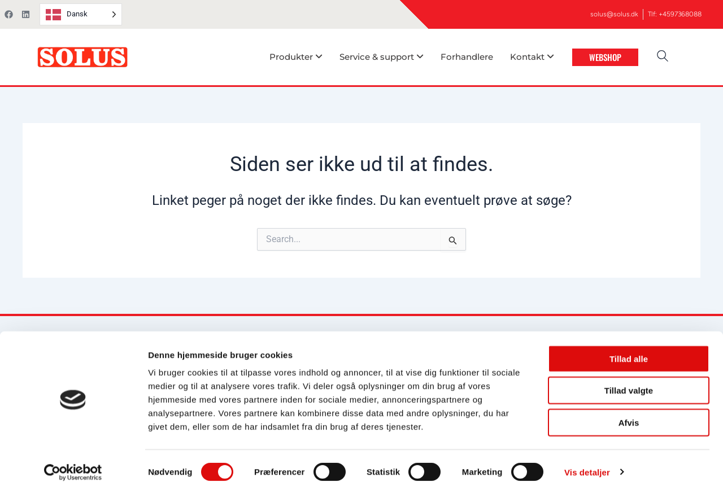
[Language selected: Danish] (81, 14)
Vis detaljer (587, 464)
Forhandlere (467, 56)
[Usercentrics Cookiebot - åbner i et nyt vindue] (73, 464)
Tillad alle (628, 350)
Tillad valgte (628, 382)
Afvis (629, 414)
